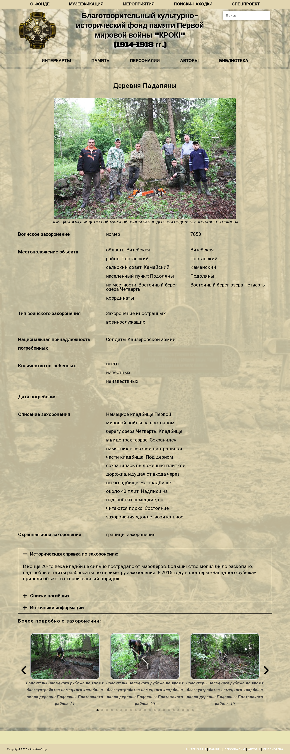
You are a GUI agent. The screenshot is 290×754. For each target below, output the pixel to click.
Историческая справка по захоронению (74, 557)
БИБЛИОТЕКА (239, 62)
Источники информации (57, 610)
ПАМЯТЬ (97, 62)
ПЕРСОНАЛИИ (145, 62)
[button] (98, 713)
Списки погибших (50, 598)
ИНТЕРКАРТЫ (50, 62)
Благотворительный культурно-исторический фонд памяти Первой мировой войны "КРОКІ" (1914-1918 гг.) (140, 31)
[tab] (145, 557)
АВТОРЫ (192, 62)
